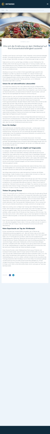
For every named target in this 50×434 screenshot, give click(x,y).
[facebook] (10, 275)
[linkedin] (13, 275)
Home (3, 10)
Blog (7, 10)
